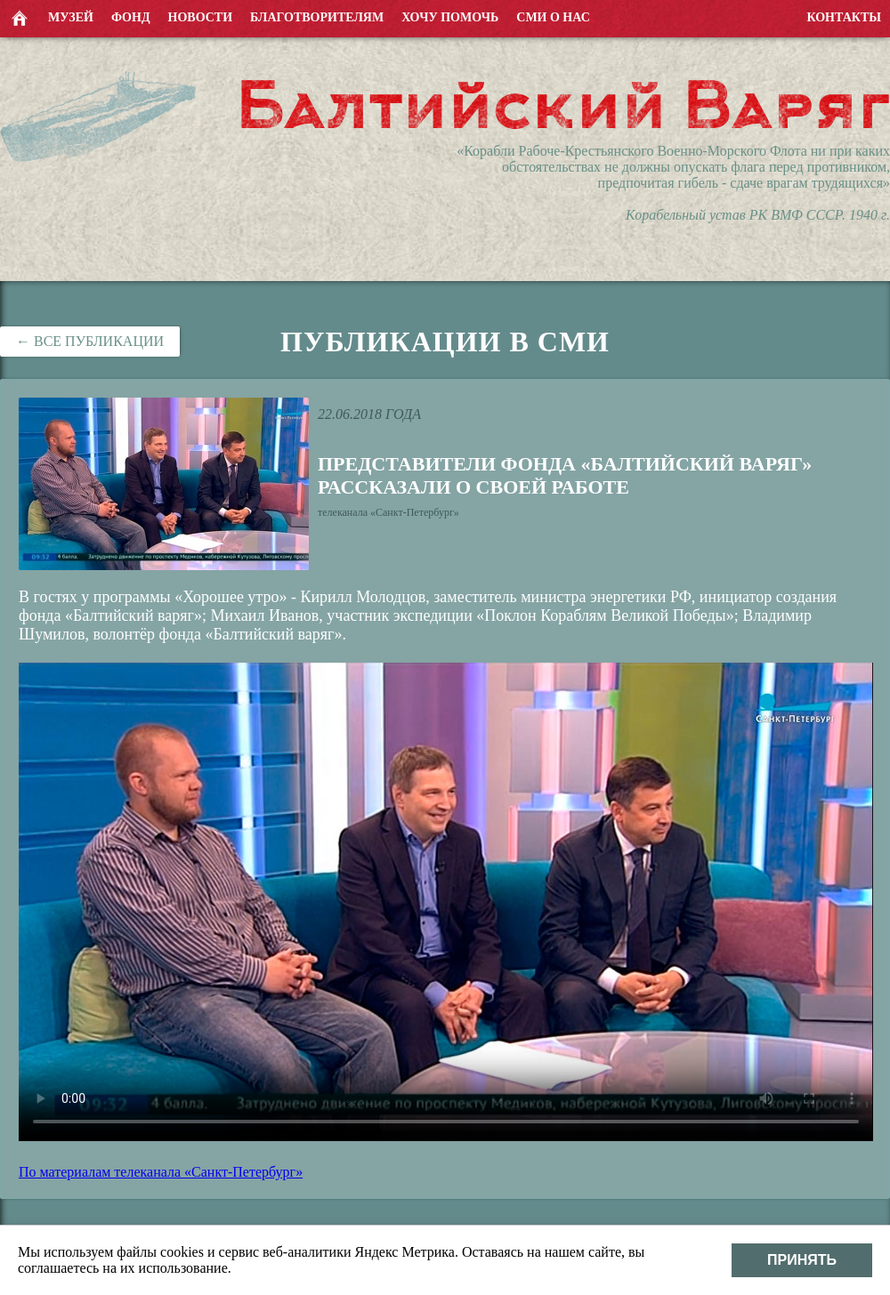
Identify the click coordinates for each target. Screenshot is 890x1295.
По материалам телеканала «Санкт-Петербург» (161, 1171)
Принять (802, 1259)
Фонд (130, 17)
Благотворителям (317, 17)
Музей (70, 17)
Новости (200, 17)
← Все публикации (90, 341)
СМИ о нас (553, 17)
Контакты (843, 17)
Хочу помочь (449, 17)
